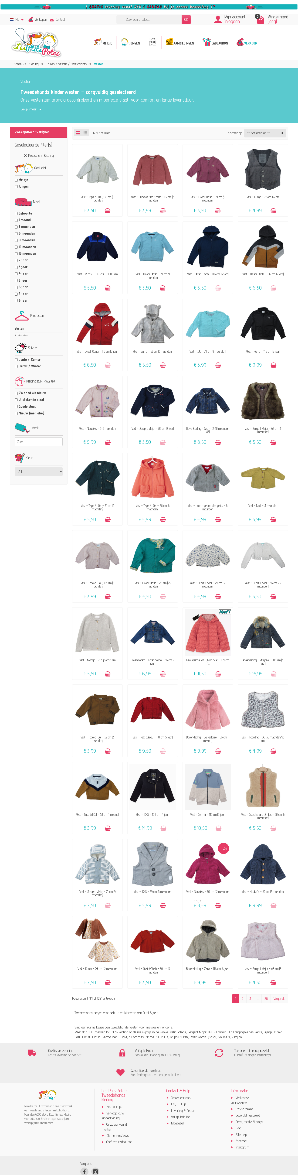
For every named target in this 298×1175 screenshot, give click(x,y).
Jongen (24, 186)
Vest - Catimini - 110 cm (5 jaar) (207, 814)
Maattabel (177, 1103)
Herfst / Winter (30, 366)
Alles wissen (23, 335)
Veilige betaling (180, 1097)
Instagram (243, 1127)
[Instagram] (95, 1152)
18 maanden (27, 253)
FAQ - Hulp (178, 1084)
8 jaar (23, 300)
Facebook (241, 1121)
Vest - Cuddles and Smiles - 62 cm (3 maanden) (152, 198)
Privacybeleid (244, 1089)
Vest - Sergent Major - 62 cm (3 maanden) (263, 430)
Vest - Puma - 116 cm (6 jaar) (263, 351)
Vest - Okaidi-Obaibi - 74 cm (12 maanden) (207, 584)
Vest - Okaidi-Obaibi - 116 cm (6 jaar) (207, 274)
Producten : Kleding (41, 155)
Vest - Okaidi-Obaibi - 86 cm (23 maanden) (152, 584)
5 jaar (23, 280)
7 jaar (23, 293)
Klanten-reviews (117, 1116)
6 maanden (27, 233)
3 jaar (23, 267)
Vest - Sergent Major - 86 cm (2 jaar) (153, 428)
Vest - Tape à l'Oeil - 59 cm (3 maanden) (97, 738)
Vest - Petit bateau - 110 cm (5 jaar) (153, 737)
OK (186, 19)
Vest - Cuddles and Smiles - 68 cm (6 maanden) (262, 816)
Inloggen (232, 21)
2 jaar (23, 260)
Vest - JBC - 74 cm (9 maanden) (208, 351)
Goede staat (27, 406)
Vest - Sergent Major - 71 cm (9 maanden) (97, 893)
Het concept (114, 1087)
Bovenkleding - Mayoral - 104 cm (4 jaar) (263, 661)
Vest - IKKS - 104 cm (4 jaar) (152, 814)
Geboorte (25, 213)
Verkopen (41, 19)
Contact (57, 19)
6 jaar (23, 287)
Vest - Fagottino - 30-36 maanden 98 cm (263, 738)
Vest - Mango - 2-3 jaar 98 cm (97, 660)
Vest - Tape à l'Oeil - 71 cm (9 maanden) (97, 198)
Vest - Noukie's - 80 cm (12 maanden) (207, 892)
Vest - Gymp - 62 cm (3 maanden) (152, 351)
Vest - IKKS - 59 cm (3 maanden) (152, 892)
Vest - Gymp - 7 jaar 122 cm (263, 197)
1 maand (25, 220)
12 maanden (27, 247)
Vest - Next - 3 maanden (262, 506)
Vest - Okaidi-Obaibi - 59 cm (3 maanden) (152, 970)
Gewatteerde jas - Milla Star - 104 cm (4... (207, 661)
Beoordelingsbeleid (248, 1095)
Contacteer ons (180, 1078)
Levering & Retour (183, 1091)
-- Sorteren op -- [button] (258, 133)
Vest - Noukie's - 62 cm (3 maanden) (263, 892)
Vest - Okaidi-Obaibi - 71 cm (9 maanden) (208, 198)
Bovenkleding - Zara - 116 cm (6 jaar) (207, 969)
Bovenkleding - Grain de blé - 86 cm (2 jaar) (152, 661)
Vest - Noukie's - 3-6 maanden (97, 428)
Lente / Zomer (30, 359)
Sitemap (241, 1115)
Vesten (19, 328)
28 (266, 998)
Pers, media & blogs (249, 1102)
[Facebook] (84, 1152)
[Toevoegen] (107, 211)
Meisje (23, 180)
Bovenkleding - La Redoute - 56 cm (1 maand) (207, 738)
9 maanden (27, 240)
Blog (238, 1108)
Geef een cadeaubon (119, 1122)
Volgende (279, 998)
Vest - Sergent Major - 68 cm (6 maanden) (263, 970)
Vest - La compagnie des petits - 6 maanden (207, 507)
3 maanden (27, 226)
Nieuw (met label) (31, 413)
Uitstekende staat (31, 399)
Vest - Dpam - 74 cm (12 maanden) (97, 969)
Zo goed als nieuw (32, 393)
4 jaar (23, 273)
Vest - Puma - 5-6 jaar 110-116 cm (97, 274)
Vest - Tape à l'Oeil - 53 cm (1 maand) (97, 814)
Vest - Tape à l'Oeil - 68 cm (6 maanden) (152, 507)
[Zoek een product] (149, 19)
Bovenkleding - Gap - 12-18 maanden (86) (207, 430)
